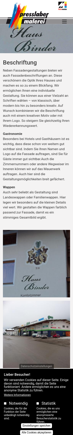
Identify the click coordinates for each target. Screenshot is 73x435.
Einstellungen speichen (36, 431)
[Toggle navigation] (64, 21)
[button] (36, 265)
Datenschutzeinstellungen (36, 372)
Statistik (48, 409)
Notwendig (18, 409)
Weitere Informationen (17, 401)
